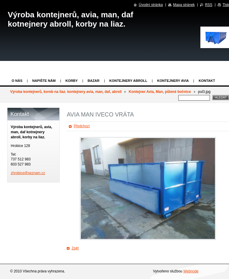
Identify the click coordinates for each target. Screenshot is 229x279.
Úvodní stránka (151, 5)
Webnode (191, 271)
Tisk (225, 5)
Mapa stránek (184, 5)
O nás (17, 80)
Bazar (94, 80)
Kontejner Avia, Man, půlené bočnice (160, 92)
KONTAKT (207, 80)
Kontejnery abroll (128, 80)
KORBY (72, 80)
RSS (208, 5)
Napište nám (43, 80)
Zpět (75, 248)
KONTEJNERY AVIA (173, 80)
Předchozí (82, 126)
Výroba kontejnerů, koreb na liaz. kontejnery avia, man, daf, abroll (66, 92)
